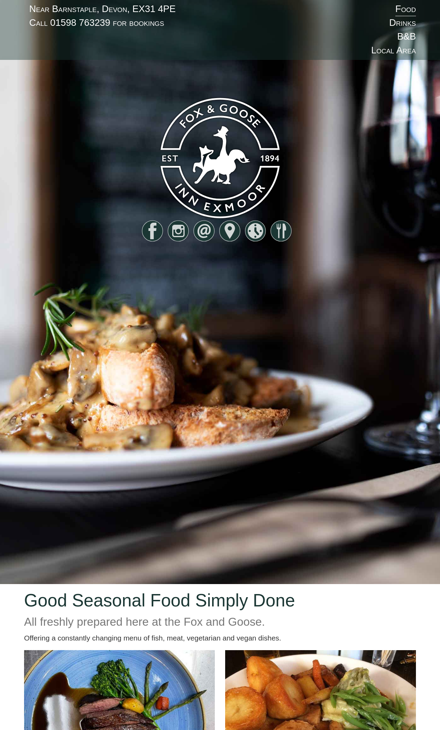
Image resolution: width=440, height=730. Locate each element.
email (204, 231)
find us (230, 231)
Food (405, 8)
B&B (406, 36)
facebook (152, 231)
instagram (178, 231)
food (281, 231)
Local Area (393, 50)
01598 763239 (80, 22)
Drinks (402, 22)
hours (255, 231)
